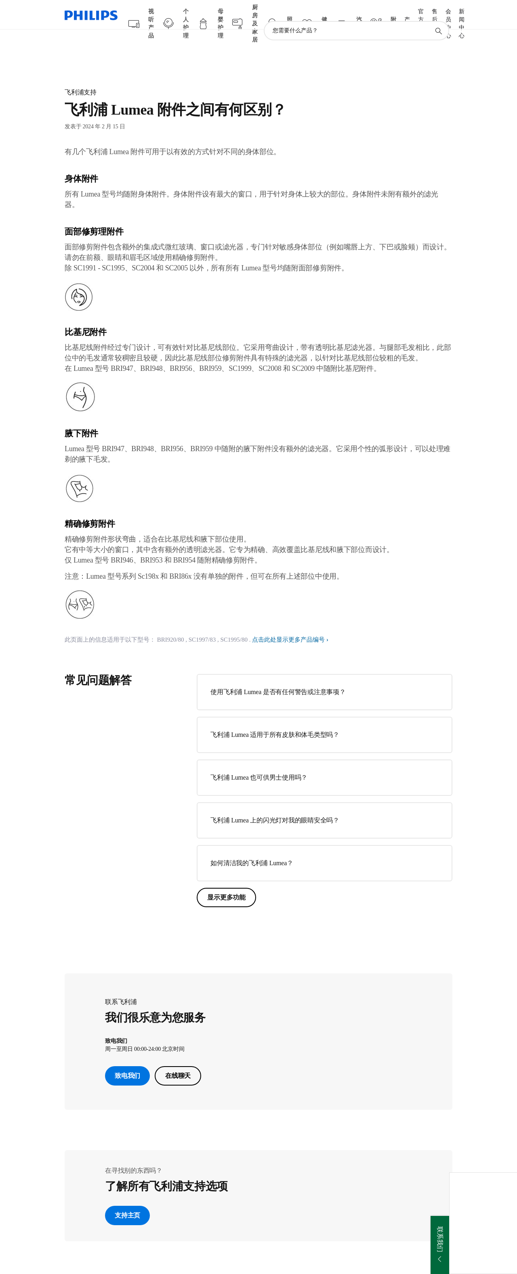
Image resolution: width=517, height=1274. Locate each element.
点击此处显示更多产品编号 (288, 624)
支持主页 (127, 1199)
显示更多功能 (226, 881)
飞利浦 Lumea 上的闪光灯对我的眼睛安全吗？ (274, 804)
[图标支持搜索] (438, 15)
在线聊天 (178, 1059)
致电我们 (127, 1059)
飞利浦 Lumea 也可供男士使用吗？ (258, 761)
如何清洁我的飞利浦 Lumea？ (251, 847)
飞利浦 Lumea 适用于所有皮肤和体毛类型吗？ (274, 718)
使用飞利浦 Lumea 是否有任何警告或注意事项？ (277, 676)
